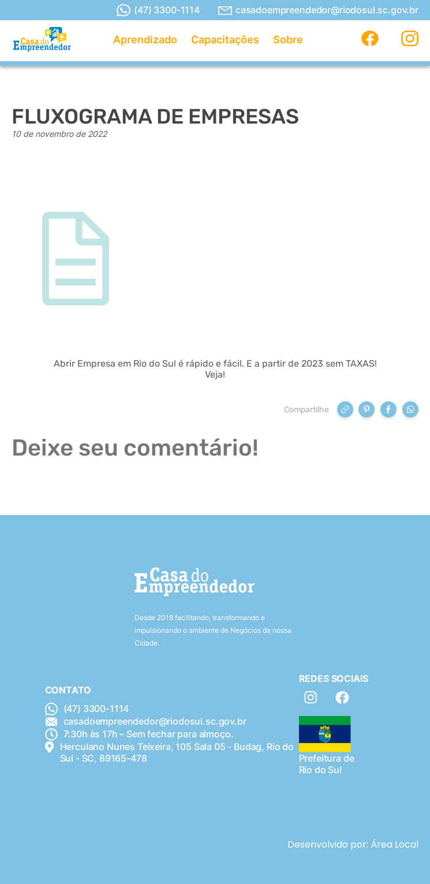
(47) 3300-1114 (158, 10)
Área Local (394, 844)
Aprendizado (145, 39)
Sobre (288, 39)
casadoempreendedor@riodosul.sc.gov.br (318, 10)
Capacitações (225, 39)
